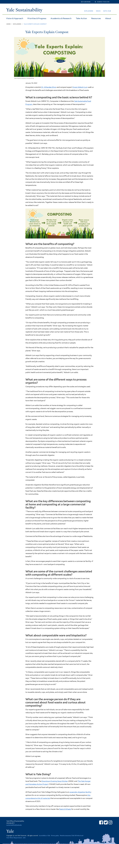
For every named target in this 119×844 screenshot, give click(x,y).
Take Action (81, 18)
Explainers (17, 24)
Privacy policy (55, 835)
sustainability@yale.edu (14, 825)
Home (8, 24)
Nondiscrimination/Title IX (68, 835)
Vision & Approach (14, 18)
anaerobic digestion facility (80, 792)
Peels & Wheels (65, 809)
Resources (96, 18)
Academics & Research (61, 18)
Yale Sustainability (24, 10)
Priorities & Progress (37, 18)
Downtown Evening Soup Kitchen (55, 781)
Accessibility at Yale (44, 835)
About (108, 18)
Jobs (24, 838)
